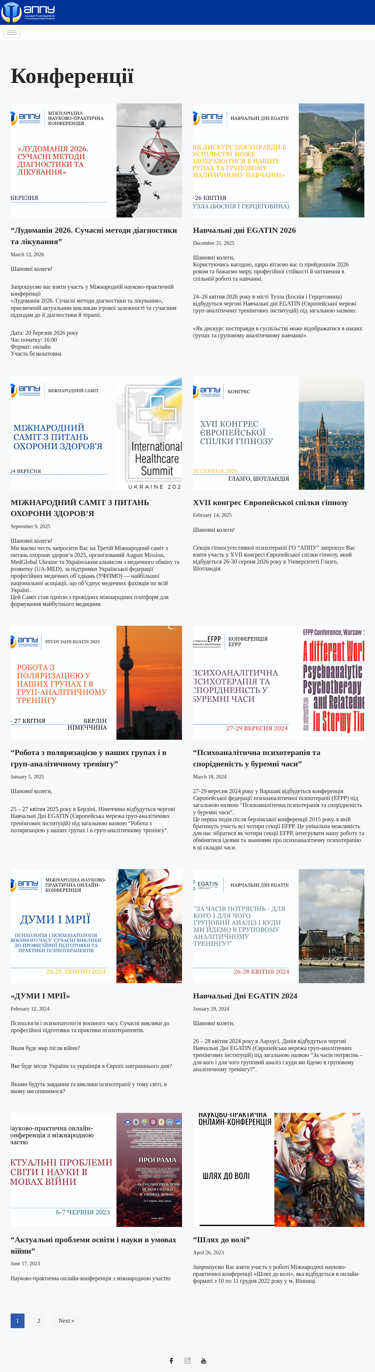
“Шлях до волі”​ (221, 1239)
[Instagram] (187, 1361)
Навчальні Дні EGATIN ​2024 (245, 995)
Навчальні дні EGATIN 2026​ (244, 230)
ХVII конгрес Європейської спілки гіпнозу (270, 502)
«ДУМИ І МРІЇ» (40, 995)
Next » (66, 1321)
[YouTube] (203, 1361)
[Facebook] (171, 1361)
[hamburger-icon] (12, 32)
